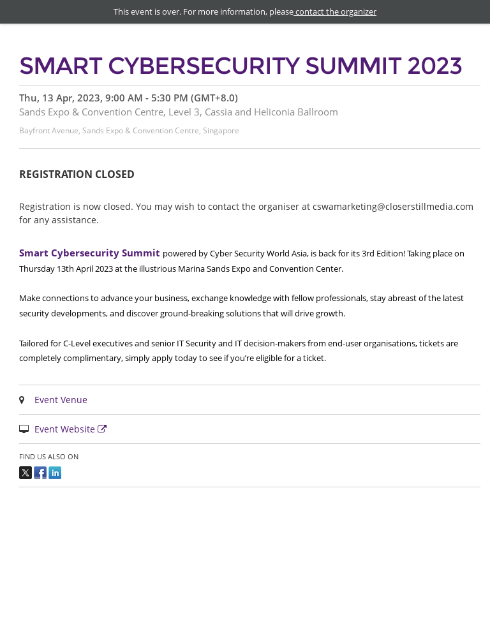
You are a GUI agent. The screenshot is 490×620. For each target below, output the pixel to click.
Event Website (72, 429)
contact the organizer (334, 11)
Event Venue (60, 400)
